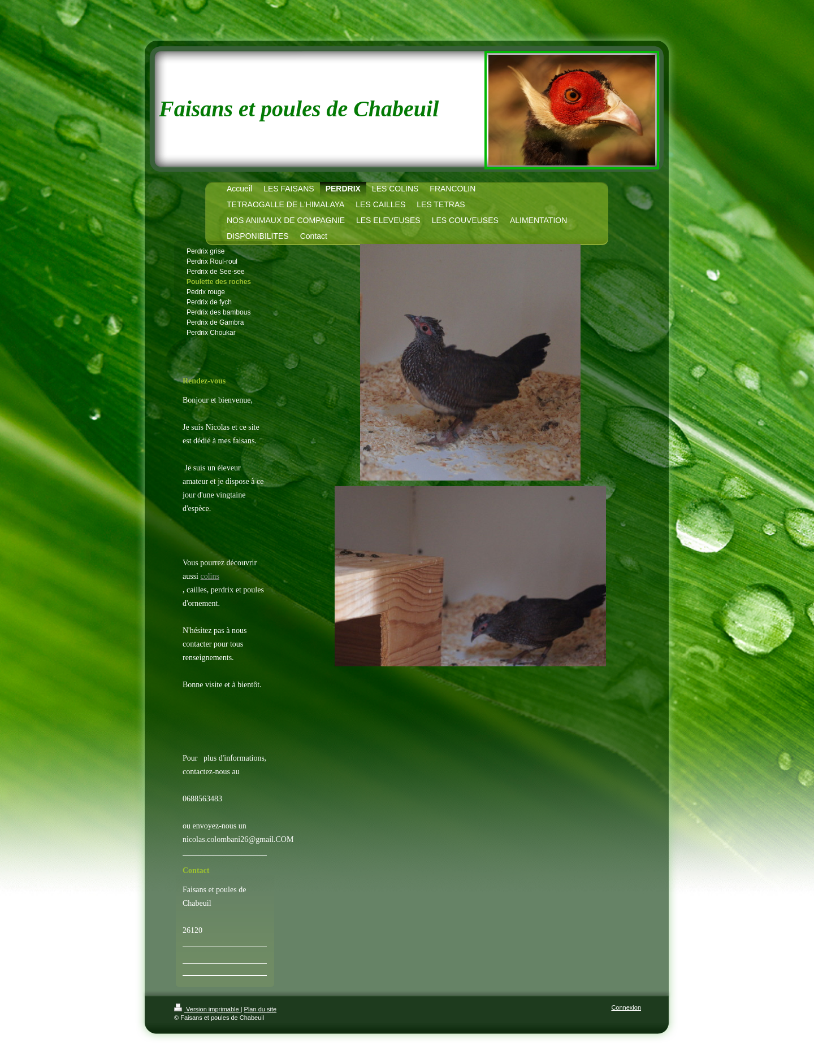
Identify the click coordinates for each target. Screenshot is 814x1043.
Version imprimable (207, 1009)
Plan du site (260, 1009)
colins (210, 576)
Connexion (626, 1007)
